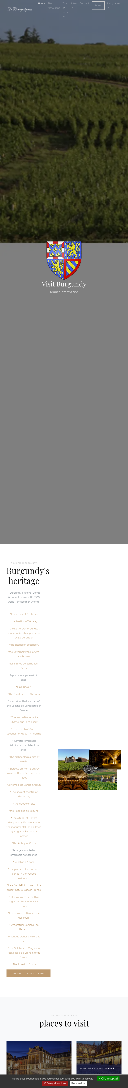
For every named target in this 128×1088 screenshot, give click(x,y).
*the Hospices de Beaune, (24, 811)
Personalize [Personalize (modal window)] (78, 1083)
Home (41, 3)
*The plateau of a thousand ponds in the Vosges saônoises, (24, 874)
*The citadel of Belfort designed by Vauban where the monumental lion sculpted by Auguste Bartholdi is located (23, 827)
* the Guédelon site (24, 804)
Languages (113, 3)
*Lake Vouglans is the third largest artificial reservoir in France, (24, 902)
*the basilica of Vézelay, (24, 622)
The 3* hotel (65, 8)
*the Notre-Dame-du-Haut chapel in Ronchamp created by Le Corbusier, (24, 634)
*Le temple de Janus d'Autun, (24, 785)
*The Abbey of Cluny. (24, 843)
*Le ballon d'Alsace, (24, 862)
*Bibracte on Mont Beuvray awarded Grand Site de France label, (23, 774)
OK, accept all (108, 1078)
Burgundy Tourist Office (28, 974)
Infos (74, 3)
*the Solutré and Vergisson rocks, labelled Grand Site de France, (24, 953)
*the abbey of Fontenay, (24, 614)
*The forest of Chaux (24, 965)
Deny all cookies (55, 1083)
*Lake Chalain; (24, 687)
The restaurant (54, 6)
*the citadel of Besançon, (24, 645)
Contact (84, 3)
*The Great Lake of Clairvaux (24, 694)
